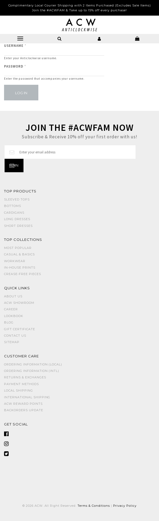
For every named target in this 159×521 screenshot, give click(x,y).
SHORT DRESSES (18, 226)
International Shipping (27, 397)
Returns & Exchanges (25, 377)
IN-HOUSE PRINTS (19, 267)
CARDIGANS (14, 212)
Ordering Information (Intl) (31, 371)
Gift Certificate (19, 329)
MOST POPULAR (18, 248)
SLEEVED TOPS (17, 199)
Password (15, 66)
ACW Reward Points (23, 404)
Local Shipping (18, 390)
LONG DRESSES (17, 219)
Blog (8, 322)
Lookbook (13, 316)
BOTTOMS (12, 206)
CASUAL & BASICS (19, 254)
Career (11, 309)
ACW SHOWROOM (19, 303)
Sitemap (11, 342)
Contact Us (15, 335)
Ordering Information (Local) (33, 364)
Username (15, 45)
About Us (13, 296)
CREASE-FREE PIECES (22, 274)
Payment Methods (21, 384)
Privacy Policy (125, 506)
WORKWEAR (14, 261)
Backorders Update (23, 410)
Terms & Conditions (93, 506)
